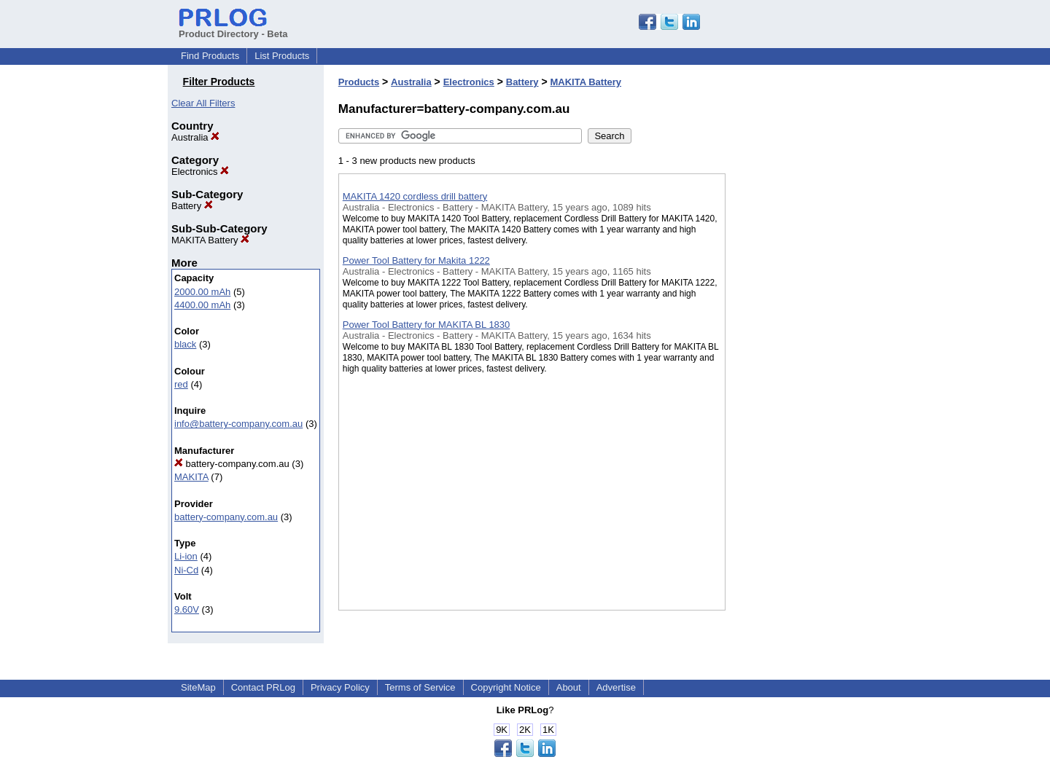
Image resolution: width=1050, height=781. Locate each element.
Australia (195, 137)
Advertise (616, 687)
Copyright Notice (506, 687)
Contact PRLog (263, 687)
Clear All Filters (203, 103)
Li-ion (186, 556)
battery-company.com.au (231, 463)
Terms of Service (420, 687)
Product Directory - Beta (233, 28)
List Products (281, 55)
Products (358, 81)
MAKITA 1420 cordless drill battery (415, 196)
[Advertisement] (798, 378)
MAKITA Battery (210, 240)
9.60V (186, 609)
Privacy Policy (340, 687)
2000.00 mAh (202, 291)
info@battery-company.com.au (238, 423)
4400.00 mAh (202, 304)
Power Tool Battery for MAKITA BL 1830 (426, 324)
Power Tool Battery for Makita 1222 (416, 260)
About (568, 687)
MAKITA (191, 476)
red (181, 384)
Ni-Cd (186, 570)
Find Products (210, 55)
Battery (192, 205)
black (185, 344)
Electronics (200, 171)
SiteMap (198, 687)
